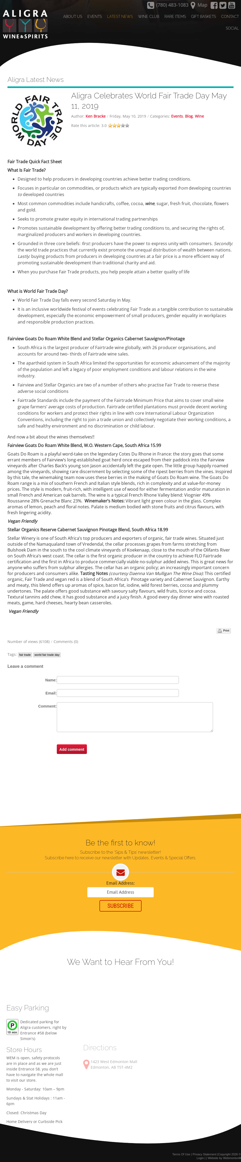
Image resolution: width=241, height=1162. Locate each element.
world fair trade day (46, 649)
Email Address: (120, 878)
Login (200, 1154)
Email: (51, 688)
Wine (199, 111)
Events (177, 111)
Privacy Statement (204, 1150)
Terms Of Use (181, 1150)
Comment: (47, 701)
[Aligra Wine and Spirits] (23, 24)
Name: (51, 675)
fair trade (25, 649)
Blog (189, 111)
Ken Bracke (96, 111)
